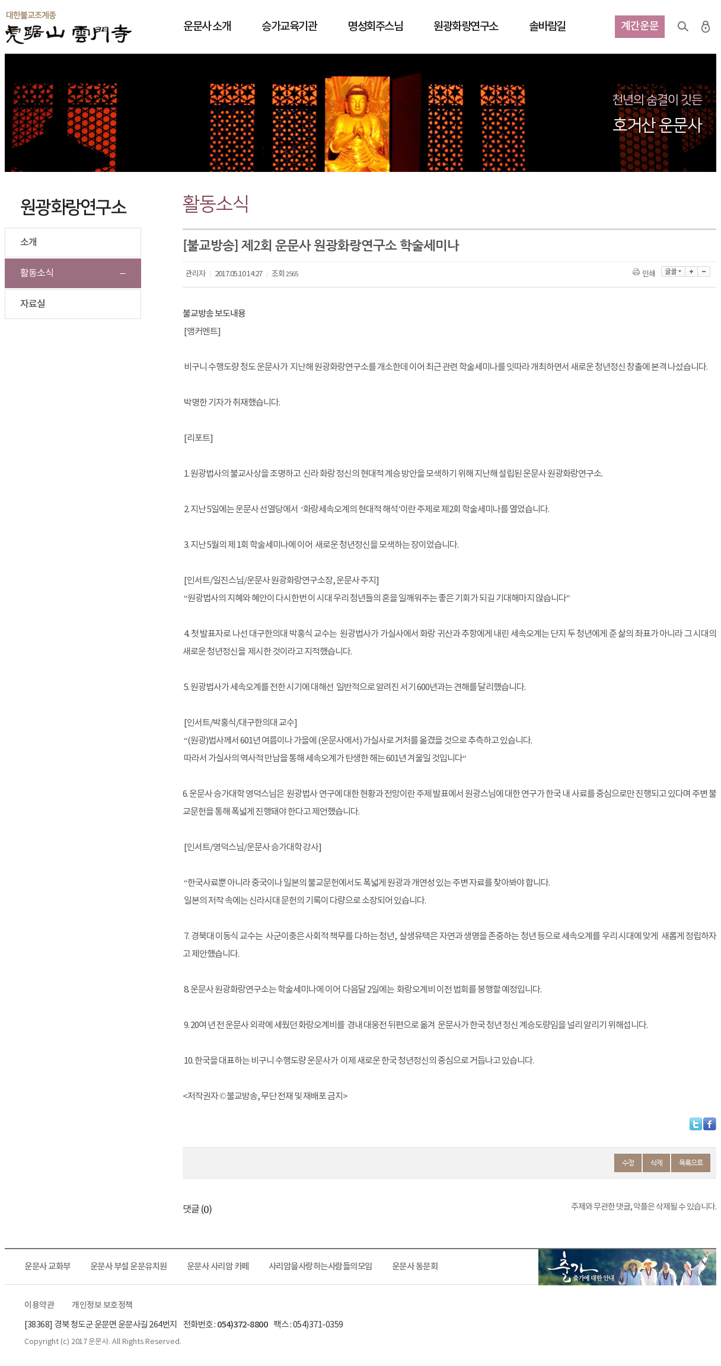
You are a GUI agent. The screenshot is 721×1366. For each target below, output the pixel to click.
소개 (28, 242)
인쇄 (644, 274)
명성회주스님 (375, 26)
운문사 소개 (207, 26)
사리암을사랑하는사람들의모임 (320, 1267)
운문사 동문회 (415, 1267)
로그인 (705, 26)
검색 (683, 26)
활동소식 (36, 273)
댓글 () (197, 1209)
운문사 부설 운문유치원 (128, 1267)
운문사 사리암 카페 (218, 1267)
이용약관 (39, 1305)
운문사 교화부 (47, 1267)
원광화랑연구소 (465, 26)
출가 (627, 1267)
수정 (628, 1162)
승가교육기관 (289, 26)
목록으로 (691, 1162)
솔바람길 (547, 26)
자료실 (32, 304)
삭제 (656, 1162)
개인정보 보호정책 (102, 1305)
